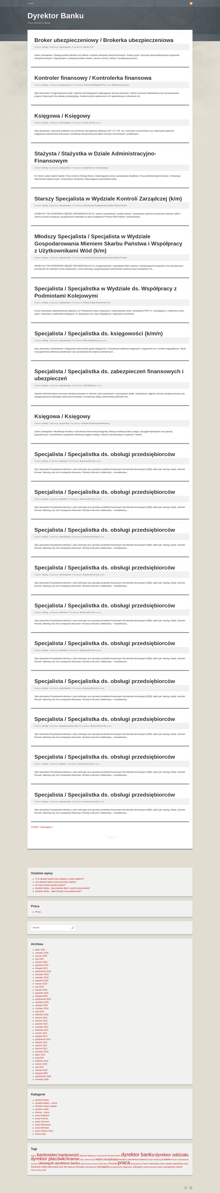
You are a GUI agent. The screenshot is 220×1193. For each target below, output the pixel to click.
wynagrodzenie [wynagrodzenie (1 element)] (116, 1167)
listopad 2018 (41, 996)
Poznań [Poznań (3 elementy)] (113, 1163)
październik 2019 (43, 971)
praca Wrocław (42, 1128)
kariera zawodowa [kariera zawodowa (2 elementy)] (129, 1159)
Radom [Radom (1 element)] (146, 1164)
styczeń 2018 (41, 1021)
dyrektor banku (42, 1100)
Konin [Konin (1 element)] (150, 1160)
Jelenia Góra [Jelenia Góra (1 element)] (90, 1160)
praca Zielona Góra (44, 1131)
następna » (48, 827)
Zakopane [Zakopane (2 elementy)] (138, 1167)
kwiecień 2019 (41, 980)
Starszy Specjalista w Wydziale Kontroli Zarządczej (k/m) (108, 199)
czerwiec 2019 (41, 977)
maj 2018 (39, 1011)
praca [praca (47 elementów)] (124, 1162)
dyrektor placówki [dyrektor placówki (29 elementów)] (48, 1158)
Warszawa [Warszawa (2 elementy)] (53, 1167)
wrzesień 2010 (41, 1051)
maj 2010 (39, 1058)
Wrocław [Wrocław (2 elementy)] (80, 1167)
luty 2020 (39, 959)
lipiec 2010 (40, 1055)
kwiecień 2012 (41, 1030)
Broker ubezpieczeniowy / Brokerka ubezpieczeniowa (103, 40)
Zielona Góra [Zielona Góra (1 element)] (36, 1170)
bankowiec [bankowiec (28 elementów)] (47, 1154)
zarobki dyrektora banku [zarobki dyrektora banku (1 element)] (153, 1167)
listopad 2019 (41, 968)
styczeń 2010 (41, 1070)
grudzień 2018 (41, 993)
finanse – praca (42, 1112)
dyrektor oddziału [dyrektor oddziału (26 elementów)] (172, 1154)
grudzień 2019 (41, 965)
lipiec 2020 (40, 950)
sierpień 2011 (41, 1042)
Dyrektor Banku (56, 15)
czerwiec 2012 (41, 1027)
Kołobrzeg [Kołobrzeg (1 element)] (157, 1160)
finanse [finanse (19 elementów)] (72, 1158)
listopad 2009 (41, 1073)
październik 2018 (43, 999)
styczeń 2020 (41, 962)
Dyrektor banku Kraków (46, 1106)
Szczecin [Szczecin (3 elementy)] (36, 1166)
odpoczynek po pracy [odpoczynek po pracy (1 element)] (89, 1164)
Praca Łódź (40, 1134)
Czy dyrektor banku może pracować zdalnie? (55, 882)
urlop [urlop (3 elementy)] (44, 1166)
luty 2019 (39, 987)
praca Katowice (42, 1115)
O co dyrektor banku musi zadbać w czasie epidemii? (59, 879)
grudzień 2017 (41, 1024)
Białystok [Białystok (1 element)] (83, 1156)
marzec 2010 (41, 1064)
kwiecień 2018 (41, 1014)
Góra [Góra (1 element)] (82, 1160)
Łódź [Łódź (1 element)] (44, 1170)
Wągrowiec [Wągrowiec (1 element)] (127, 1167)
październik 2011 (43, 1039)
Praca (38, 912)
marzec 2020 (41, 956)
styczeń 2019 (41, 990)
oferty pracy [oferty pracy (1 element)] (103, 1164)
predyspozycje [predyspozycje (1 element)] (136, 1164)
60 (42, 827)
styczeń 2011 (41, 1048)
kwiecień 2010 (41, 1061)
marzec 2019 (41, 984)
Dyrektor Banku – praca (46, 1103)
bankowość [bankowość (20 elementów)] (68, 1155)
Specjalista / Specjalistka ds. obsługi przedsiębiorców (104, 454)
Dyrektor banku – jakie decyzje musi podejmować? (58, 891)
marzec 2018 (41, 1017)
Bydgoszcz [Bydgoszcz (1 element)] (92, 1156)
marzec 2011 (41, 1045)
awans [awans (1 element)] (33, 1156)
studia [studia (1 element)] (185, 1164)
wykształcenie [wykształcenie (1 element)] (90, 1167)
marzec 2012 (41, 1033)
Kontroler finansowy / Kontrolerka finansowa (92, 78)
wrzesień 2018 (41, 1002)
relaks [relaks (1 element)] (162, 1164)
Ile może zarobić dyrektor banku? (50, 885)
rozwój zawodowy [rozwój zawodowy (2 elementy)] (174, 1163)
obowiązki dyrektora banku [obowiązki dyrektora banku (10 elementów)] (59, 1163)
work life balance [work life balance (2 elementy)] (67, 1167)
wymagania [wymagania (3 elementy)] (103, 1166)
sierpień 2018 (41, 1005)
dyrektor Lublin (42, 1109)
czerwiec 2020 (41, 953)
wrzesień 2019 (41, 974)
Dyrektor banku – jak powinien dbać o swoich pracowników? (62, 888)
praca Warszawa (43, 1125)
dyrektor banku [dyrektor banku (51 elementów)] (138, 1154)
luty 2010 (39, 1067)
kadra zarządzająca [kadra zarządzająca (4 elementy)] (107, 1159)
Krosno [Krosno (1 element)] (174, 1160)
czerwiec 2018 (41, 1008)
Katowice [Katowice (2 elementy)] (143, 1159)
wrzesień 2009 (41, 1079)
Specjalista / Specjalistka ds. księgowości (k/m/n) (98, 333)
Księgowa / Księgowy (62, 116)
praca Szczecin (42, 1121)
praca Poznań (41, 1118)
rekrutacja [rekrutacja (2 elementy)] (154, 1163)
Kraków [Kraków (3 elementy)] (166, 1159)
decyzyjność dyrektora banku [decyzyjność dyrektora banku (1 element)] (109, 1156)
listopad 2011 (41, 1036)
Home (31, 3)
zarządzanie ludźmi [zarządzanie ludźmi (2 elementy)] (172, 1167)
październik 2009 (43, 1076)
